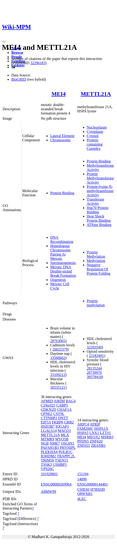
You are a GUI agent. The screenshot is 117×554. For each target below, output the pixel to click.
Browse (17, 53)
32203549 (94, 347)
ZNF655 (83, 445)
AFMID (47, 401)
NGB (45, 443)
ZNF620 (96, 441)
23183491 (96, 356)
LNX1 (94, 433)
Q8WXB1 (85, 494)
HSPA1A (101, 429)
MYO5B (61, 439)
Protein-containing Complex (95, 144)
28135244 (94, 368)
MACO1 (64, 431)
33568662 (57, 358)
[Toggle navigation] (4, 41)
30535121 (57, 387)
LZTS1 (105, 433)
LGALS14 (49, 431)
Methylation (96, 261)
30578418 (94, 377)
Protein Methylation (96, 254)
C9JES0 (83, 489)
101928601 (49, 474)
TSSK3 (46, 465)
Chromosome (60, 140)
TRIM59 (47, 460)
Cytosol (93, 136)
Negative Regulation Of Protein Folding (98, 269)
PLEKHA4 (49, 452)
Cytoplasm (95, 132)
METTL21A (96, 94)
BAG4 (71, 401)
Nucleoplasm (97, 127)
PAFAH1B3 (50, 448)
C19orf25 (48, 405)
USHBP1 (60, 465)
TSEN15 (61, 460)
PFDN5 (83, 441)
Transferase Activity (95, 201)
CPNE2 (46, 414)
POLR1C (65, 452)
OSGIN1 (67, 443)
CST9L (58, 414)
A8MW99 (48, 492)
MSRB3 (107, 437)
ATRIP (95, 424)
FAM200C (85, 429)
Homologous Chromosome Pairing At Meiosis (60, 252)
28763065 (57, 341)
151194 (82, 474)
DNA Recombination (61, 239)
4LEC (81, 499)
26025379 (59, 349)
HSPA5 (82, 433)
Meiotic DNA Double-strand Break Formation (63, 271)
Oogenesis (58, 280)
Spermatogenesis (63, 263)
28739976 (94, 373)
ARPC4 (83, 424)
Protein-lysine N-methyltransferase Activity (100, 191)
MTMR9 (47, 439)
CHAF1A (64, 410)
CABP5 (62, 405)
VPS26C (47, 469)
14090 (82, 479)
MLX (65, 435)
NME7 (55, 443)
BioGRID (18, 79)
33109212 (57, 375)
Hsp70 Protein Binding (98, 210)
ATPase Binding (99, 225)
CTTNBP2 (49, 418)
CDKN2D (48, 410)
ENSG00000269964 (56, 484)
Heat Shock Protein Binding (99, 218)
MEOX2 (93, 437)
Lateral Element (62, 136)
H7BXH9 (97, 489)
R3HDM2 (48, 456)
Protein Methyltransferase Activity (100, 178)
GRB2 (69, 422)
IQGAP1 (62, 426)
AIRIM (59, 401)
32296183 (37, 63)
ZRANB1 (98, 445)
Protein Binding (62, 193)
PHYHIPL (67, 448)
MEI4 (58, 94)
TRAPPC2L (66, 456)
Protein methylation (96, 303)
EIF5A (46, 422)
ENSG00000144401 (92, 484)
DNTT (63, 418)
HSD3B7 (48, 426)
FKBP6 (57, 422)
